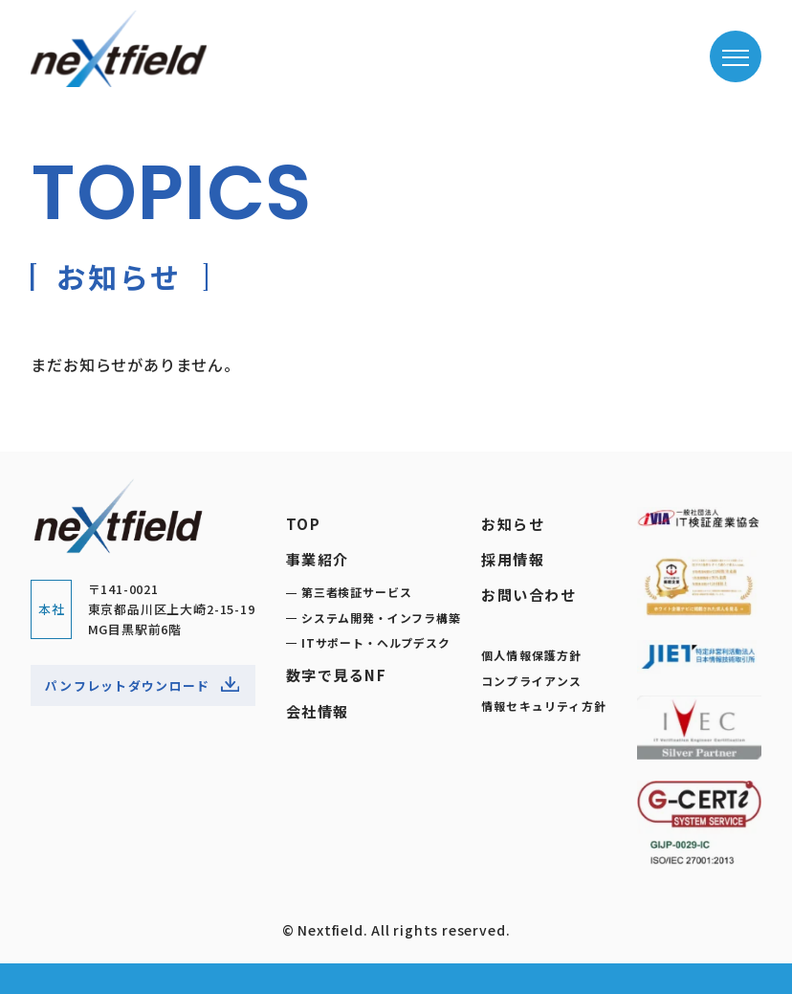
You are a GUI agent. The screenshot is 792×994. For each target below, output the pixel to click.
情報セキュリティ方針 (543, 705)
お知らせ (512, 523)
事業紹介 (317, 558)
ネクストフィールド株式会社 (118, 49)
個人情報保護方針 (532, 655)
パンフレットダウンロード (142, 686)
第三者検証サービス (356, 592)
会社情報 (317, 710)
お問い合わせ (528, 594)
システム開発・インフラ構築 (381, 617)
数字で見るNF (336, 674)
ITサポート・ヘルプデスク (376, 642)
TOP (303, 523)
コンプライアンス (532, 681)
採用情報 (512, 558)
